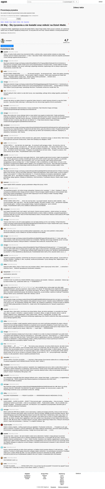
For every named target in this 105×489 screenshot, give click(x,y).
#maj (10, 22)
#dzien (2, 22)
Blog (44, 477)
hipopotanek (7, 271)
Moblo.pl (62, 481)
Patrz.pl (62, 477)
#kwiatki (7, 22)
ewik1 (5, 71)
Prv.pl (62, 475)
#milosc (18, 22)
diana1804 (6, 357)
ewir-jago (6, 219)
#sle (22, 22)
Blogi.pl (62, 480)
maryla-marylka (8, 424)
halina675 (6, 375)
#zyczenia (26, 22)
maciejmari (9, 40)
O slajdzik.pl (27, 475)
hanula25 (6, 105)
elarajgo (6, 60)
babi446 (6, 52)
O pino (44, 478)
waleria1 (6, 135)
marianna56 (7, 277)
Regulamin (53, 487)
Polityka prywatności (63, 487)
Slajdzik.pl (78, 473)
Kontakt (27, 478)
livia (5, 98)
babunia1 (6, 182)
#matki (14, 22)
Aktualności (27, 477)
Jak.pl (61, 484)
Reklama (44, 475)
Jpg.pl (62, 478)
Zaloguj (100, 1)
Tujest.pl (62, 482)
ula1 (5, 90)
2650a (5, 264)
